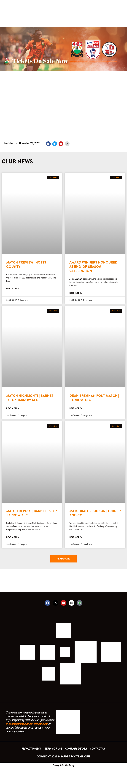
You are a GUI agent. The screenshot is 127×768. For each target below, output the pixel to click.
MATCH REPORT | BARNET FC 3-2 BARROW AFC (31, 513)
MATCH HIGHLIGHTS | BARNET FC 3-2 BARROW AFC (30, 397)
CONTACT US (97, 749)
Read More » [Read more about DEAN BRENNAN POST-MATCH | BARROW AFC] (75, 408)
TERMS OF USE (54, 749)
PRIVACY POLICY (32, 749)
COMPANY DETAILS (76, 749)
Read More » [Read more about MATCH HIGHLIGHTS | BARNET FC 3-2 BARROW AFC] (12, 408)
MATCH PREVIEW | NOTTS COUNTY (26, 264)
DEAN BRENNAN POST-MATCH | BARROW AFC (94, 397)
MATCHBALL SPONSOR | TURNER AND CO (95, 513)
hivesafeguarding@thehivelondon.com (26, 724)
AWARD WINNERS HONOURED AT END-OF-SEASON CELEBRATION (93, 266)
